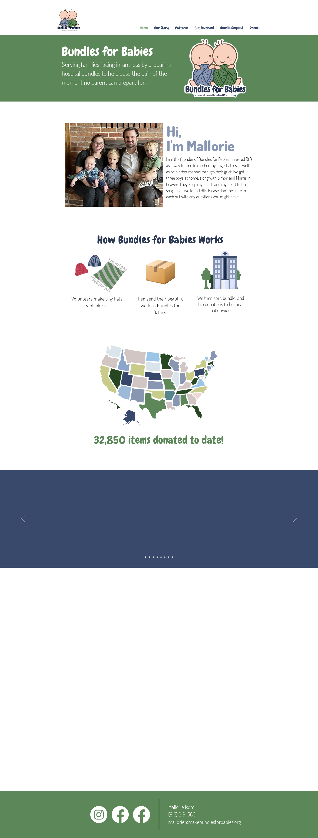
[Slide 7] (168, 557)
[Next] (295, 518)
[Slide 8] (172, 557)
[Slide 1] (145, 557)
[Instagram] (98, 814)
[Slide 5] (161, 557)
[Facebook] (120, 814)
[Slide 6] (164, 557)
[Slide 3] (153, 557)
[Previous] (23, 518)
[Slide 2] (149, 557)
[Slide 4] (157, 557)
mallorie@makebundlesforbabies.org (204, 821)
